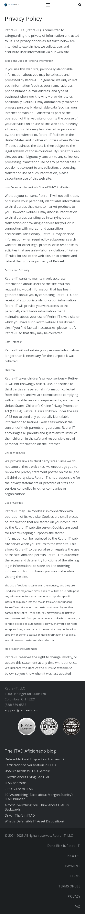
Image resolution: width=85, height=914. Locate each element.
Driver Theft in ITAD (20, 815)
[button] (47, 5)
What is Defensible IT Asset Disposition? (34, 821)
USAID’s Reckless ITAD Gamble (27, 771)
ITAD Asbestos (16, 783)
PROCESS (73, 856)
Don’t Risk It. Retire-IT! (63, 846)
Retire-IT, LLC (63, 835)
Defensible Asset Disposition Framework (35, 759)
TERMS (75, 876)
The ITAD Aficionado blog (30, 751)
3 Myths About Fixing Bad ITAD (27, 777)
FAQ (77, 906)
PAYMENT (72, 866)
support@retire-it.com (21, 710)
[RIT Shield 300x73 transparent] (11, 5)
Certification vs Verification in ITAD (30, 765)
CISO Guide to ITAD (19, 789)
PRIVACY (74, 896)
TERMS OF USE (69, 886)
